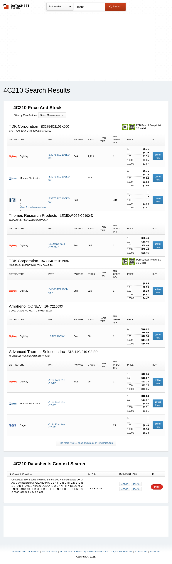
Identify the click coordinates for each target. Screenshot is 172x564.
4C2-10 (136, 484)
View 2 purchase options (33, 207)
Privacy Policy (49, 551)
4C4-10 (136, 489)
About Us (155, 551)
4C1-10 (124, 484)
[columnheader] (46, 474)
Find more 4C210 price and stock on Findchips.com (86, 443)
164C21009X (56, 336)
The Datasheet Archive (17, 6)
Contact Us (141, 551)
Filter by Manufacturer (25, 115)
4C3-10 (124, 489)
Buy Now (158, 156)
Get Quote (158, 403)
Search (115, 6)
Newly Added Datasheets (25, 551)
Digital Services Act (122, 551)
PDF (157, 487)
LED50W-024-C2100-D (57, 245)
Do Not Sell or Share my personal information (84, 551)
